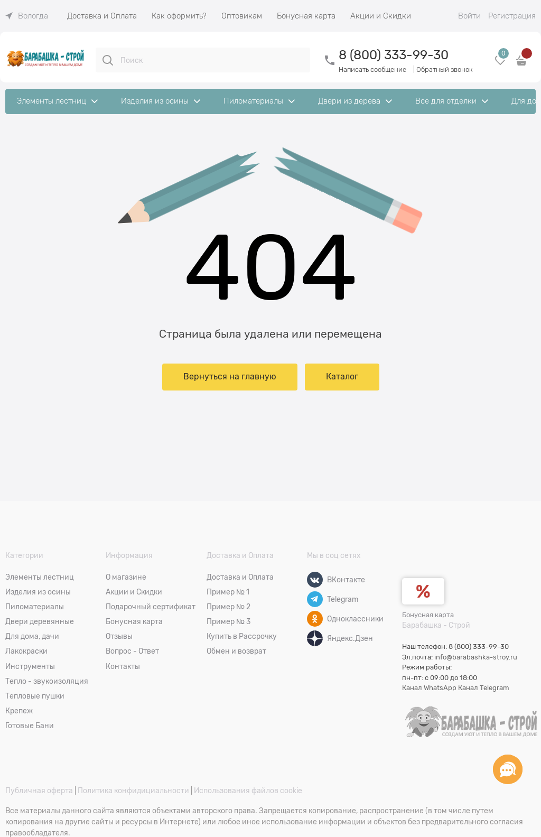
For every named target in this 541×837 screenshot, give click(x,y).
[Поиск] (108, 60)
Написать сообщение (372, 69)
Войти (469, 16)
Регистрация (512, 16)
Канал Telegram (483, 688)
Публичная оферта (39, 790)
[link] (26, 16)
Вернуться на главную (229, 377)
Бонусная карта (428, 615)
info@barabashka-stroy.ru (475, 657)
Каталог (342, 377)
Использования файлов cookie (248, 790)
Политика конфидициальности (133, 790)
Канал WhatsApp (429, 688)
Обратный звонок (444, 69)
